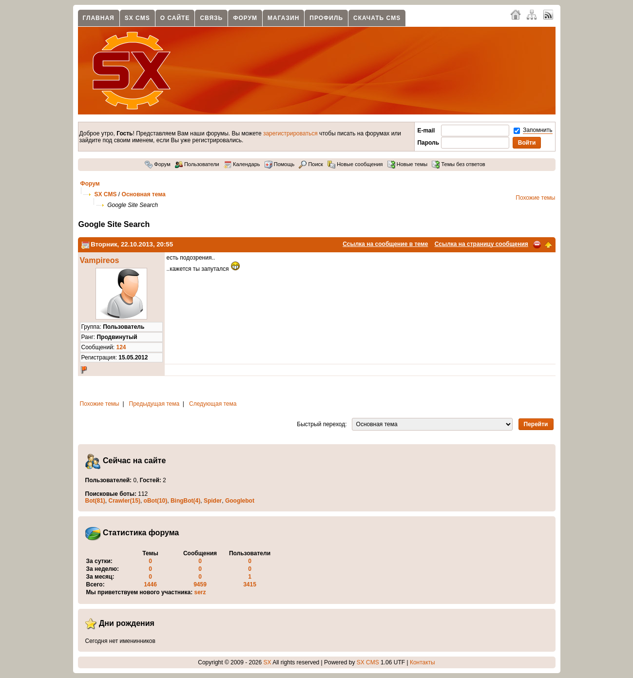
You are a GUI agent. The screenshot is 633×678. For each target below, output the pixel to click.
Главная (99, 18)
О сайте (175, 18)
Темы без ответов (458, 164)
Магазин (283, 18)
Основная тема (144, 194)
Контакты (422, 662)
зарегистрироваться (290, 133)
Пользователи (197, 164)
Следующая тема (212, 403)
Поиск (311, 164)
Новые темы (407, 164)
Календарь (242, 164)
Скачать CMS (377, 18)
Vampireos (99, 260)
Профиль (326, 18)
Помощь (280, 164)
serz (200, 592)
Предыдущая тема (154, 403)
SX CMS (137, 18)
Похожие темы (535, 197)
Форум (245, 18)
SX (267, 662)
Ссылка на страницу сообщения (481, 244)
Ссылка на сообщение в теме (385, 244)
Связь (211, 18)
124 (121, 347)
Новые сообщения (355, 164)
